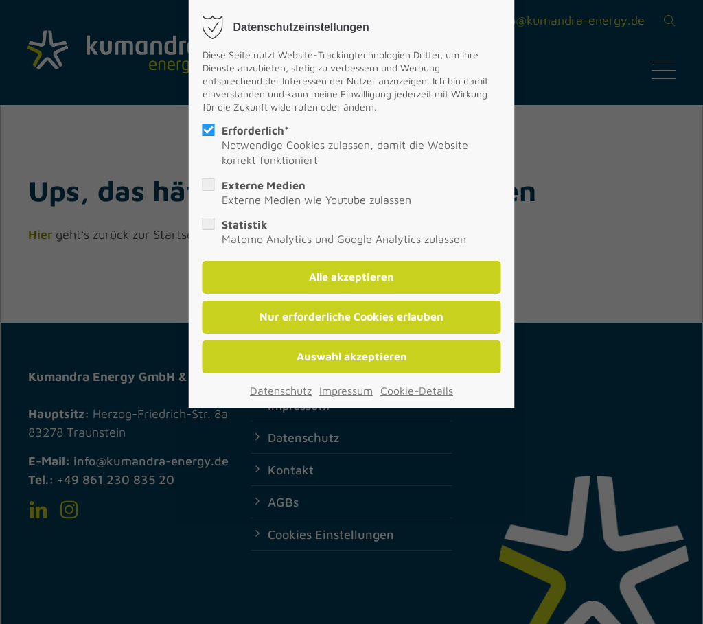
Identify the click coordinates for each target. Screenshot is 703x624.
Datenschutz (281, 390)
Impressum (346, 390)
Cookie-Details (416, 390)
